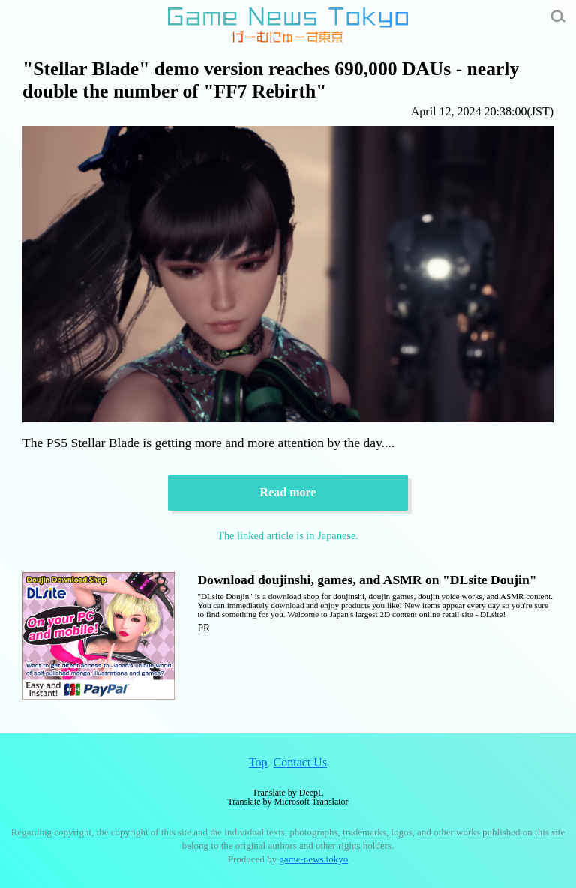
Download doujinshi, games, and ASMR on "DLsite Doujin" (366, 579)
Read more (288, 492)
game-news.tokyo (313, 859)
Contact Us (301, 762)
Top (258, 762)
